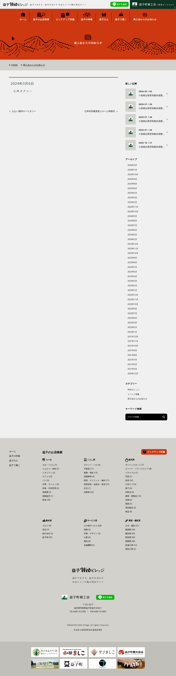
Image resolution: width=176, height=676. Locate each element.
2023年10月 (133, 253)
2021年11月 (133, 341)
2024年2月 (132, 239)
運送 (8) (87, 541)
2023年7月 (132, 267)
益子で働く (14, 465)
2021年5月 (132, 364)
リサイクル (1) (131, 472)
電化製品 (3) (130, 507)
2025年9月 (132, 179)
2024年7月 (132, 225)
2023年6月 (132, 271)
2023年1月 (132, 290)
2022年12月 (133, 294)
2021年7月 (132, 359)
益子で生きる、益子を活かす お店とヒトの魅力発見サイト (58, 4)
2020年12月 (133, 373)
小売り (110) (130, 484)
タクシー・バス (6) (92, 464)
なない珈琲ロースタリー (24, 111)
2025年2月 (132, 202)
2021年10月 (133, 345)
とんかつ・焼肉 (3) (50, 468)
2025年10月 (133, 174)
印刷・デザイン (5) (92, 533)
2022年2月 (132, 327)
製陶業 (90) (130, 541)
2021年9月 (132, 350)
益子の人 (13, 460)
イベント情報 (133, 394)
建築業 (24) (130, 529)
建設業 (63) (130, 533)
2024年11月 (133, 206)
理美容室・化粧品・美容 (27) (96, 484)
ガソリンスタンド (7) (134, 464)
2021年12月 (133, 336)
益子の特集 (14, 455)
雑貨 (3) (128, 503)
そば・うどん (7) (49, 464)
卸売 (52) (129, 480)
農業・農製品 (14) (133, 496)
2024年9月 (132, 216)
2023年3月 (132, 281)
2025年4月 (132, 197)
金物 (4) (128, 499)
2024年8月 (132, 220)
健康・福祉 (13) (91, 472)
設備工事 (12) (131, 545)
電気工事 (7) (130, 549)
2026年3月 (132, 165)
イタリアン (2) (48, 472)
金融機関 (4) (89, 545)
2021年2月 (132, 368)
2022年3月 (132, 322)
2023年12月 (133, 244)
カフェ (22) (47, 476)
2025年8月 (132, 183)
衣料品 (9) (129, 492)
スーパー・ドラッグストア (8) (138, 468)
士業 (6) (87, 537)
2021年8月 (132, 355)
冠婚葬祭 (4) (89, 476)
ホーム (12, 451)
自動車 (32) (89, 492)
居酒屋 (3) (46, 492)
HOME (14, 65)
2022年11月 (133, 299)
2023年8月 (132, 262)
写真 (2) (128, 476)
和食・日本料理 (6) (50, 488)
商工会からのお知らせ (34, 65)
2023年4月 (132, 276)
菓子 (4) (128, 488)
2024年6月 (132, 230)
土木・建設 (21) (132, 525)
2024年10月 (133, 211)
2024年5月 (132, 234)
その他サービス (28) (92, 525)
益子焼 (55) (47, 537)
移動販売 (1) (47, 496)
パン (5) (45, 480)
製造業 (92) (130, 537)
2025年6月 (132, 188)
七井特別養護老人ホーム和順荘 (99, 111)
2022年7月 (132, 313)
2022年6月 (132, 318)
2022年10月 (133, 304)
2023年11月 (133, 248)
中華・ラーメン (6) (50, 484)
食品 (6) (128, 511)
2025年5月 (132, 193)
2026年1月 (132, 169)
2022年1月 (132, 332)
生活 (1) (87, 488)
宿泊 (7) (45, 529)
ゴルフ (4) (46, 525)
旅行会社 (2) (47, 533)
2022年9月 (132, 308)
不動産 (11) (89, 468)
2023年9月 (132, 257)
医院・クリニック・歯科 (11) (96, 480)
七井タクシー (23, 91)
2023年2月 (132, 285)
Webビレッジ (133, 389)
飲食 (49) (46, 499)
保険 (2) (87, 529)
